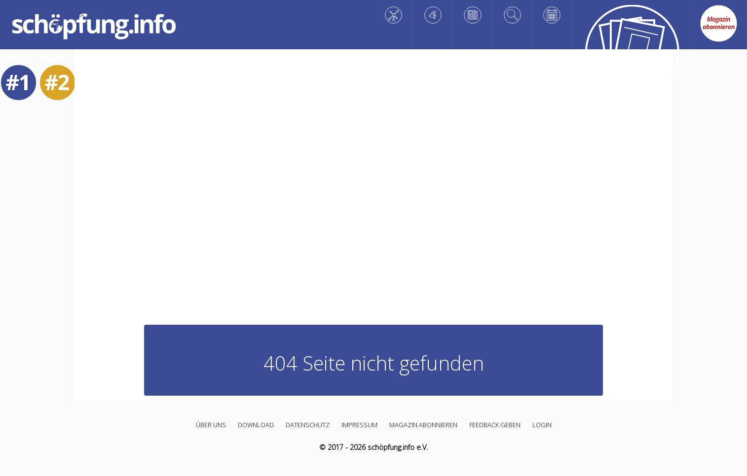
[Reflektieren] (472, 15)
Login (542, 424)
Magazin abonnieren (423, 424)
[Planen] (552, 15)
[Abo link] (719, 23)
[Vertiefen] (512, 15)
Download (256, 424)
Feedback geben (495, 424)
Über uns (211, 424)
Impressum (359, 424)
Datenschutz (308, 424)
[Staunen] (432, 15)
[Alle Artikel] (631, 54)
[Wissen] (393, 15)
